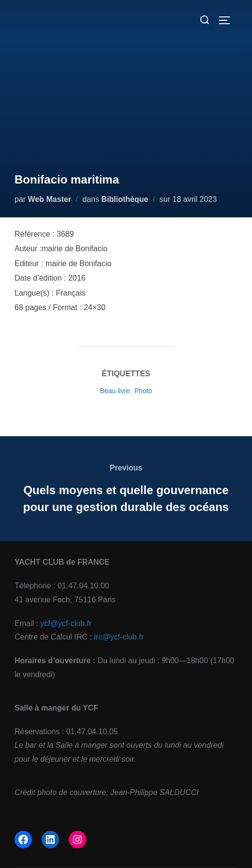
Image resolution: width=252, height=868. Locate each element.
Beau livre (115, 391)
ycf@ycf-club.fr (65, 623)
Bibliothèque (125, 199)
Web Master (50, 199)
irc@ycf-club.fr (119, 637)
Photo (143, 391)
